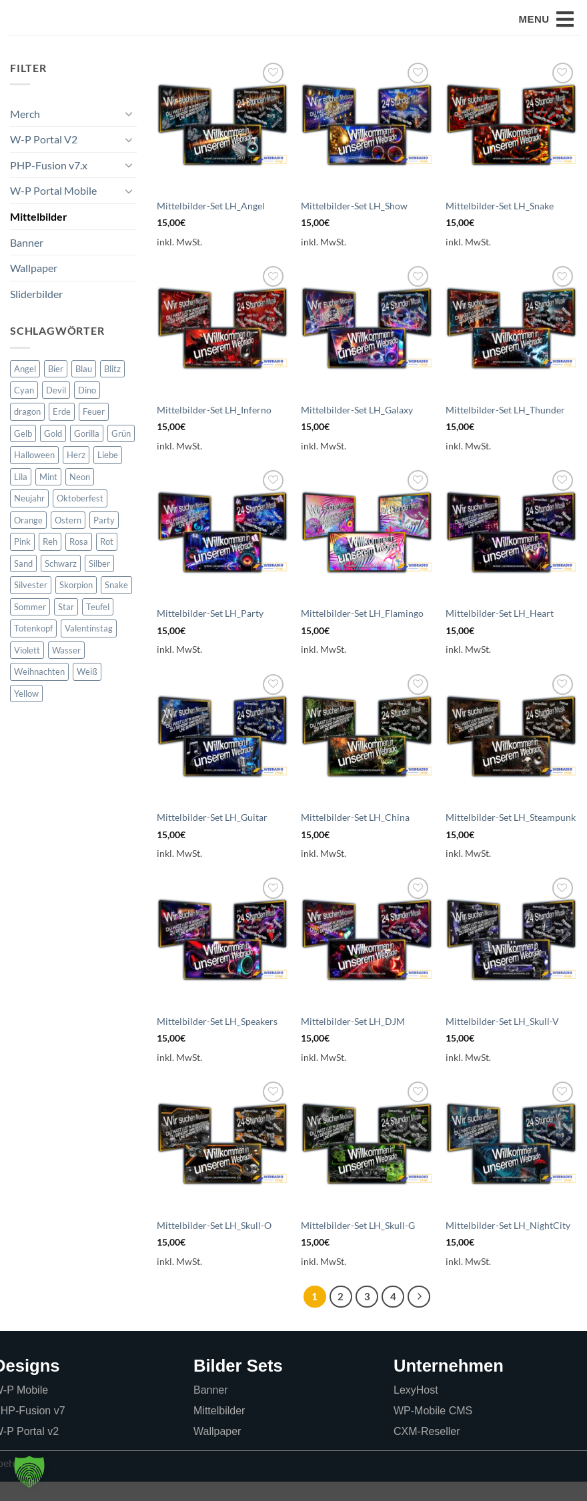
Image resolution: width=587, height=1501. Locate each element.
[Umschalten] (129, 133)
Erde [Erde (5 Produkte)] (62, 430)
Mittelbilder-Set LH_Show (354, 225)
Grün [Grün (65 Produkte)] (121, 452)
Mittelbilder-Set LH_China (355, 836)
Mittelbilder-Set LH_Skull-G (358, 1244)
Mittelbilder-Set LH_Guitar (212, 836)
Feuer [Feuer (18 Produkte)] (94, 430)
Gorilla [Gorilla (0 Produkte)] (86, 452)
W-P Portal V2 (43, 158)
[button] (546, 29)
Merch (25, 133)
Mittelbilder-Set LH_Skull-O (214, 1244)
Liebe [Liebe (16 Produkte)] (107, 474)
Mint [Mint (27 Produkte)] (48, 496)
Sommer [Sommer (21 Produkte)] (30, 626)
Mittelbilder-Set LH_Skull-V (502, 1040)
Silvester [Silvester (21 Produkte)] (30, 604)
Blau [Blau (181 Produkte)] (83, 388)
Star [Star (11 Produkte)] (66, 626)
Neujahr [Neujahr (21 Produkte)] (29, 517)
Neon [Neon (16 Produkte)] (79, 496)
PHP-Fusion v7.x (48, 184)
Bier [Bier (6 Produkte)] (55, 388)
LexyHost (416, 1409)
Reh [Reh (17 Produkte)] (50, 560)
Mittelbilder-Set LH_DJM (353, 1040)
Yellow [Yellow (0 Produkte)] (26, 712)
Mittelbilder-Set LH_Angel (211, 225)
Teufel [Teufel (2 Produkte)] (97, 626)
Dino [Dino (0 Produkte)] (87, 409)
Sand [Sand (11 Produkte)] (23, 582)
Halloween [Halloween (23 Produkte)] (34, 474)
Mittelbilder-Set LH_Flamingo (362, 632)
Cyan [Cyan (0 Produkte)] (24, 409)
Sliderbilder (36, 313)
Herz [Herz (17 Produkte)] (76, 474)
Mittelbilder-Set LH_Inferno (214, 429)
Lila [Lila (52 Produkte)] (20, 496)
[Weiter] (419, 1316)
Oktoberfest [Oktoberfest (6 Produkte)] (80, 517)
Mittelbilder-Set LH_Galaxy (357, 429)
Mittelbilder (38, 235)
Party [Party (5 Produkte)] (104, 539)
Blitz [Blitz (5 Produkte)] (112, 388)
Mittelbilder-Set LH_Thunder (505, 429)
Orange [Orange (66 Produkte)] (28, 539)
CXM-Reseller (427, 1450)
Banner (26, 261)
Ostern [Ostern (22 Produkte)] (68, 539)
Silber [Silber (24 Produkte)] (99, 582)
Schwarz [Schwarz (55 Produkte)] (61, 582)
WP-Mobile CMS (433, 1430)
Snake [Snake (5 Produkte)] (116, 604)
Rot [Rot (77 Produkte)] (106, 560)
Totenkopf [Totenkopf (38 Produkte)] (33, 647)
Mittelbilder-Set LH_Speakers (217, 1040)
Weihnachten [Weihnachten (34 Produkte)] (39, 690)
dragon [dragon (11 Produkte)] (27, 430)
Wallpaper (33, 287)
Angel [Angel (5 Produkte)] (25, 388)
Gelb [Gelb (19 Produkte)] (23, 452)
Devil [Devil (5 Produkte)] (56, 409)
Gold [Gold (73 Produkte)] (53, 452)
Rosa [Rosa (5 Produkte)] (78, 560)
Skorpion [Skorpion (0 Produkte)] (76, 604)
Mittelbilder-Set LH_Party (210, 632)
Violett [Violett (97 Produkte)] (27, 669)
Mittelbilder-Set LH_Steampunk (511, 836)
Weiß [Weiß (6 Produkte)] (87, 690)
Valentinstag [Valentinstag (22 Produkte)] (89, 647)
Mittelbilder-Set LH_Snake (500, 225)
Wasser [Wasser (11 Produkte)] (66, 669)
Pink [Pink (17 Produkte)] (22, 560)
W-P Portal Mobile (53, 209)
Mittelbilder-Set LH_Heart (500, 632)
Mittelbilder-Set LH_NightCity (508, 1244)
